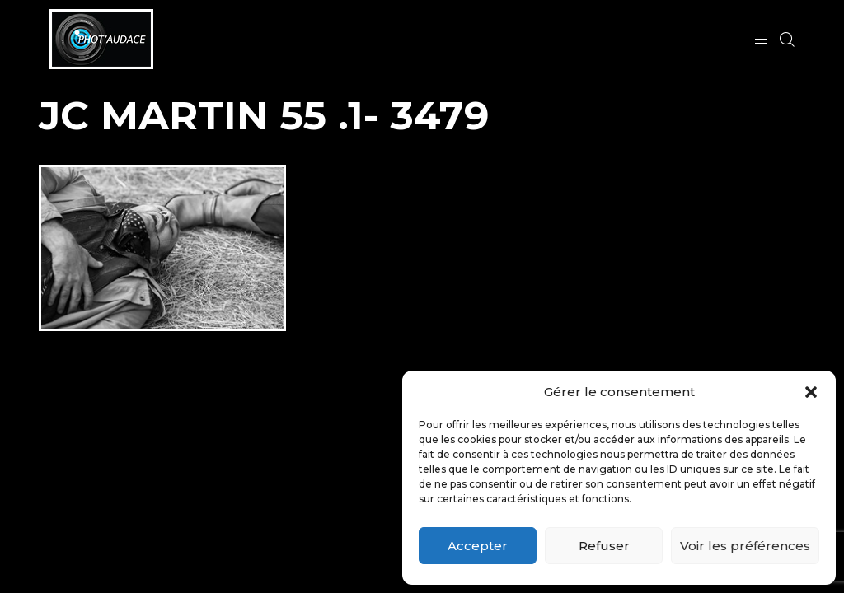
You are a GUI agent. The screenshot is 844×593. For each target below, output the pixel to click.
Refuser (604, 545)
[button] (811, 392)
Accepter (478, 545)
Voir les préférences (745, 545)
